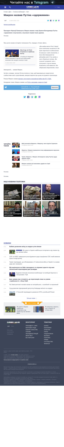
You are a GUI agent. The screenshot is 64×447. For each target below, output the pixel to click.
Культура (47, 367)
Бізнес (46, 363)
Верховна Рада (31, 365)
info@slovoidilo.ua (32, 401)
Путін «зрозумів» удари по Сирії (37, 119)
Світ (27, 12)
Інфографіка (32, 340)
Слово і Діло (7, 12)
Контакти (10, 369)
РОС (59, 7)
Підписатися (55, 125)
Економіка (47, 365)
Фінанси (47, 381)
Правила (10, 371)
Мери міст (29, 373)
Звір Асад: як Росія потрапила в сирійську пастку (27, 89)
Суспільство (48, 379)
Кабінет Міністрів (32, 367)
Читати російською (9, 24)
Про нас (10, 367)
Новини (7, 281)
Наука (46, 369)
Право (46, 377)
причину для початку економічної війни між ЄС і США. (34, 116)
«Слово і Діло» (14, 392)
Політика (47, 375)
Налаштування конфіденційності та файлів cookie (16, 397)
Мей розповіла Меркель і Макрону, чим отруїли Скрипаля (39, 181)
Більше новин (32, 335)
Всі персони (30, 375)
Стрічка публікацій (18, 12)
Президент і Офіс (31, 363)
